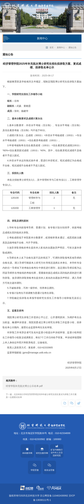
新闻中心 (61, 47)
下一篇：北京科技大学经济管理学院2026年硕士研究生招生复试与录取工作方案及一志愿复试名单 (41, 395)
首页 (52, 47)
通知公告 (72, 47)
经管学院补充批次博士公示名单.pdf (24, 386)
